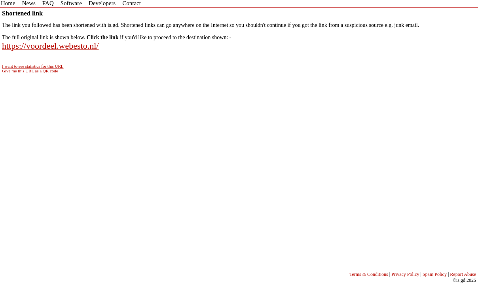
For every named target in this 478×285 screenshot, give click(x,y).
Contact (131, 3)
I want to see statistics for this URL (33, 66)
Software (71, 3)
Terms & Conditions (368, 274)
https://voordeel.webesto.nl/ (50, 46)
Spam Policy (435, 274)
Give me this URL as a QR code (30, 70)
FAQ (48, 3)
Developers (102, 3)
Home (8, 3)
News (29, 3)
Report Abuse (463, 274)
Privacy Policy (405, 274)
